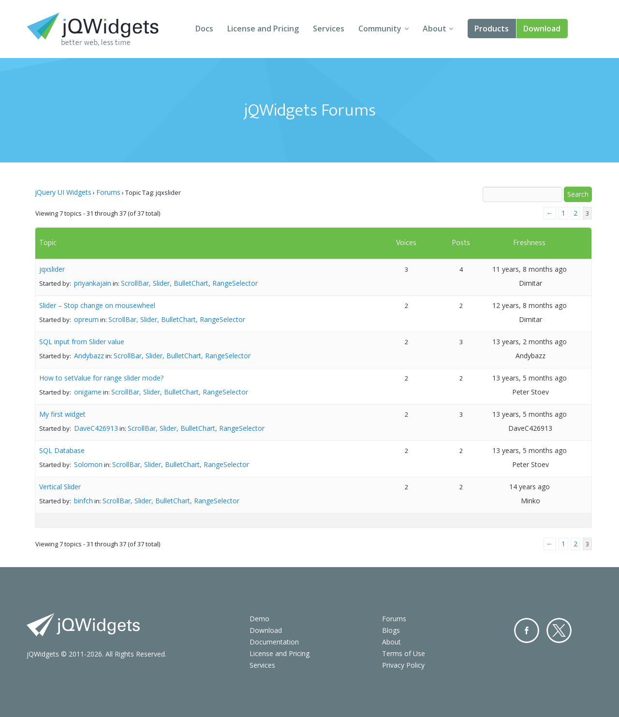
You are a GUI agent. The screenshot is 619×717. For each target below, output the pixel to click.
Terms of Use (403, 653)
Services (328, 28)
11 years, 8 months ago (529, 269)
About (434, 28)
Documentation (274, 641)
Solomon (88, 464)
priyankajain (92, 283)
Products (491, 28)
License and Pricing (263, 28)
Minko (530, 500)
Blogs (391, 630)
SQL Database (62, 450)
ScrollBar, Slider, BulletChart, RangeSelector (189, 283)
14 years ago (529, 486)
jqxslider (52, 269)
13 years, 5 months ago (529, 377)
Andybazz (89, 355)
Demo (259, 618)
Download (541, 28)
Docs (204, 28)
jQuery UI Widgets (63, 192)
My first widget (62, 414)
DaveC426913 (96, 428)
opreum (86, 319)
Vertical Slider (60, 486)
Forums (108, 192)
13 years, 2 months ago (529, 341)
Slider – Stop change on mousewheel (97, 305)
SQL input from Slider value (81, 341)
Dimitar (530, 283)
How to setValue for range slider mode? (101, 377)
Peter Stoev (530, 391)
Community (379, 28)
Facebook (526, 630)
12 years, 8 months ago (529, 305)
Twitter (559, 630)
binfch (83, 500)
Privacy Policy (403, 665)
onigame (88, 391)
